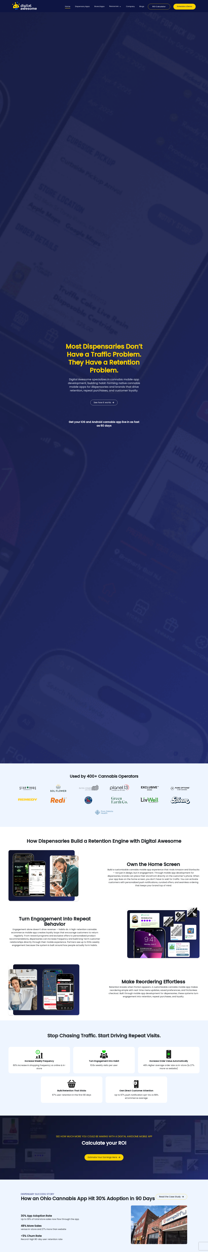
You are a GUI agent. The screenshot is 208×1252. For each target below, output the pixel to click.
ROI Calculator (159, 6)
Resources (114, 6)
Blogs (141, 6)
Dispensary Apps (82, 6)
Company (130, 6)
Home (67, 6)
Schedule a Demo (184, 6)
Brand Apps (99, 6)
